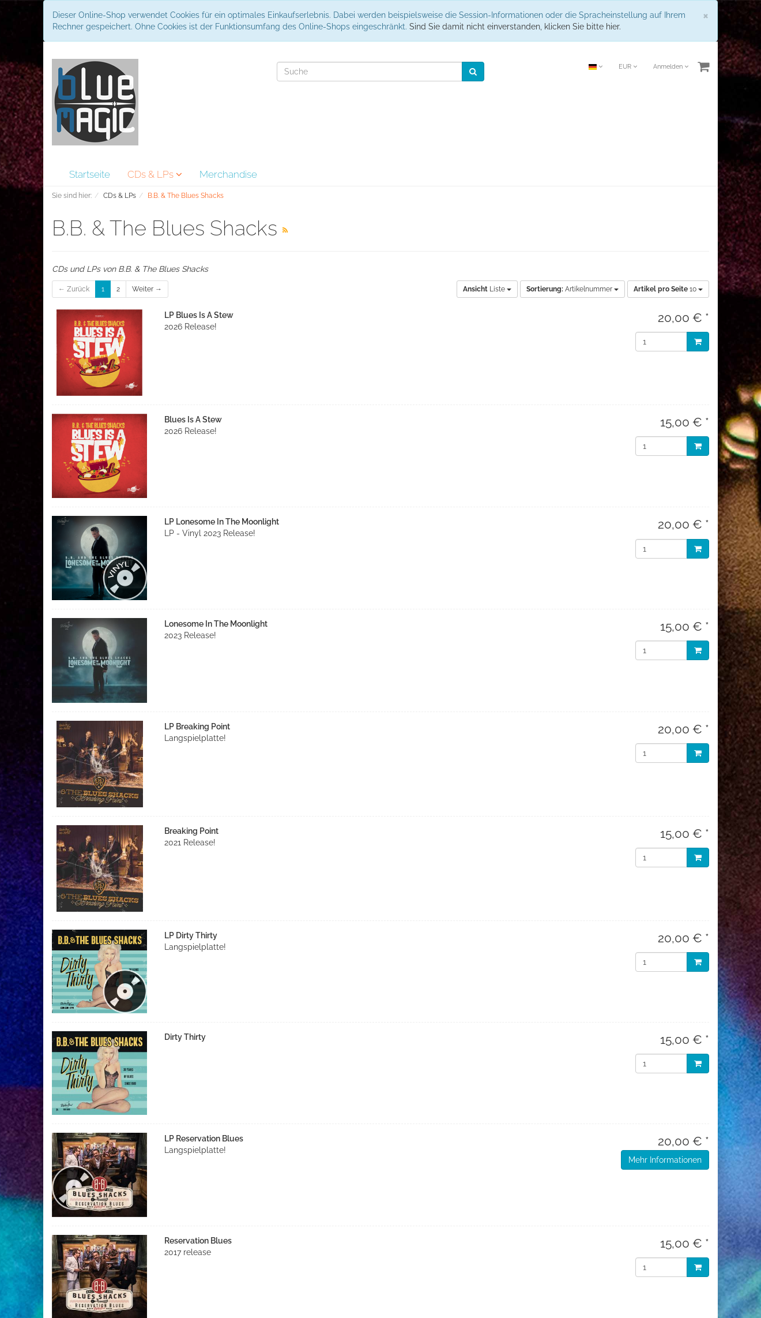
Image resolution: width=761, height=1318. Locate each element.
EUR (628, 66)
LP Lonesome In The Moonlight (221, 521)
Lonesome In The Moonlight (216, 623)
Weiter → (147, 289)
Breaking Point (191, 831)
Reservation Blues (198, 1240)
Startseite (89, 174)
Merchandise (228, 174)
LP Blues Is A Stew (198, 315)
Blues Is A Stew (193, 419)
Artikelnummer (572, 289)
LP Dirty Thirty (190, 935)
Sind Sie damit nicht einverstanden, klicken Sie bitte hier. (515, 26)
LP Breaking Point (197, 726)
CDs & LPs (154, 174)
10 (668, 289)
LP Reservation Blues (203, 1138)
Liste (487, 289)
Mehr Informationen (665, 1160)
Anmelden (670, 66)
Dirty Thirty (185, 1037)
